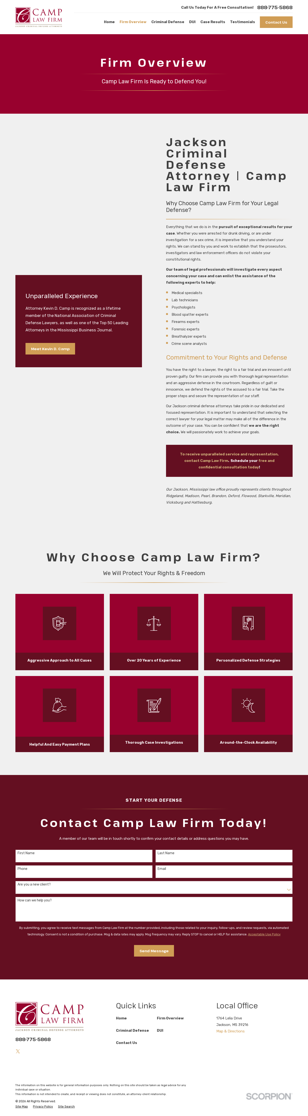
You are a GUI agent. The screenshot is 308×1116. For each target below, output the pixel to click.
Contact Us (276, 22)
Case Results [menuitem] (212, 22)
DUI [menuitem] (192, 22)
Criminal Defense (132, 1030)
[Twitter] (17, 1051)
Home (121, 1018)
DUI (160, 1030)
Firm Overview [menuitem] (133, 22)
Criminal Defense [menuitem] (167, 22)
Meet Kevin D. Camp (50, 348)
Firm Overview (170, 1018)
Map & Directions (230, 1031)
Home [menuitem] (109, 22)
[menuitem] (21, 1106)
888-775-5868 (275, 7)
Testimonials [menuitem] (242, 22)
